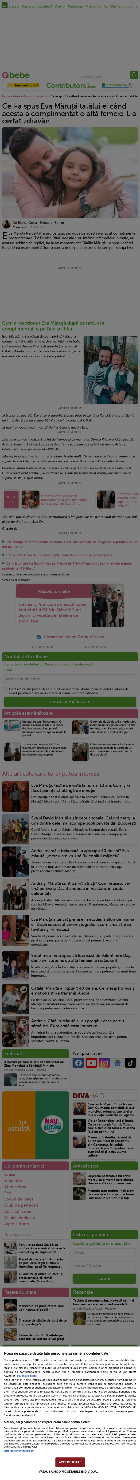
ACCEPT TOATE (70, 1462)
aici (70, 1399)
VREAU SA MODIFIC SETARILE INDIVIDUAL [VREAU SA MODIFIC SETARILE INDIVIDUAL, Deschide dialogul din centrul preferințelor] (68, 1471)
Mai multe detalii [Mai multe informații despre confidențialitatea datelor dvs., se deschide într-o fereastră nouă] (27, 1376)
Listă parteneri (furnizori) (19, 1450)
